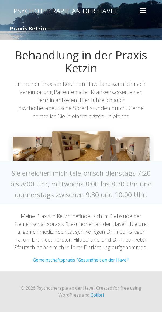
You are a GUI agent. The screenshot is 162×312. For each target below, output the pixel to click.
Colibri (97, 295)
